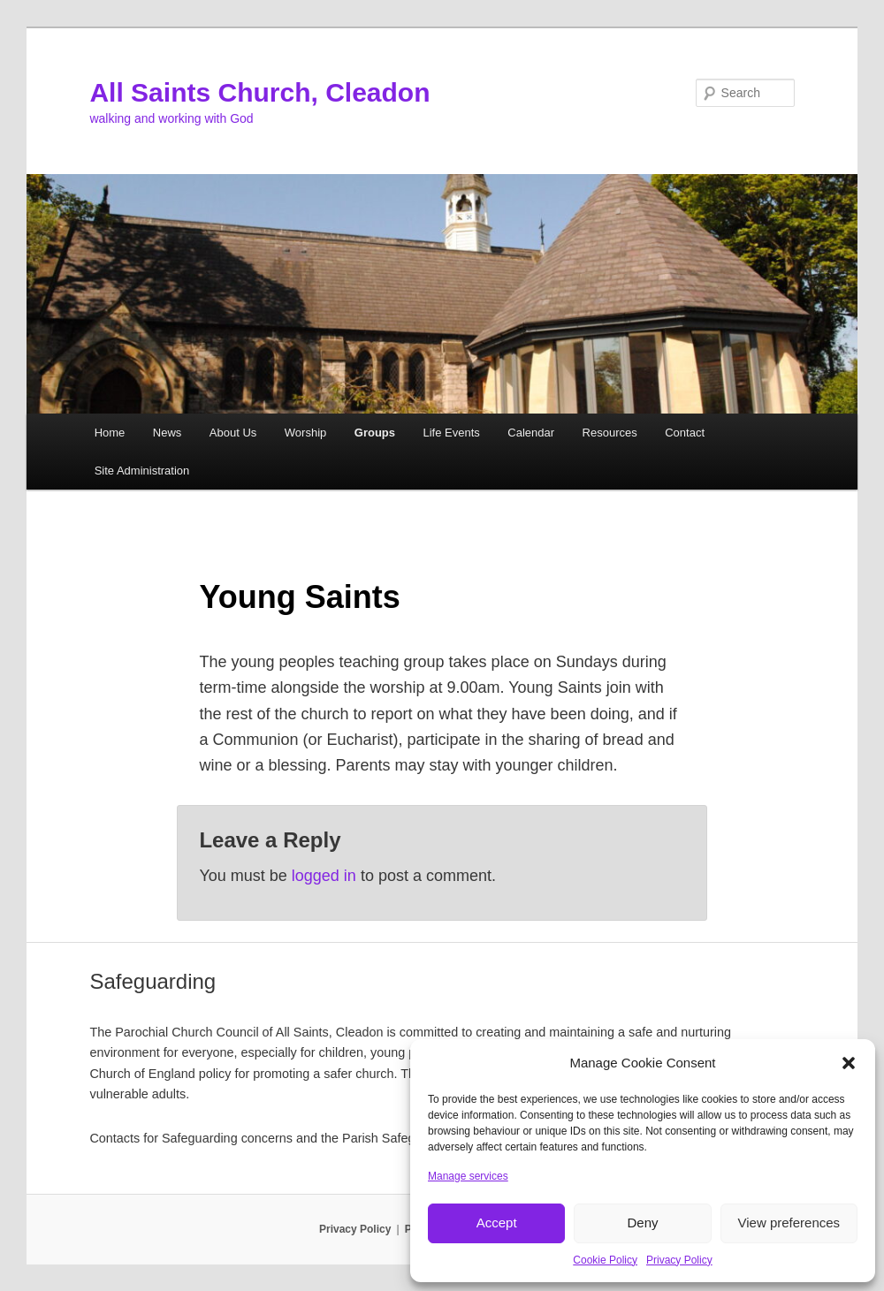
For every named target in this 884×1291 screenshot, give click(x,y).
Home (110, 432)
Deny (642, 1222)
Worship (305, 432)
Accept (496, 1222)
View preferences (789, 1222)
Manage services (468, 1176)
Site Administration (142, 470)
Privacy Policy (679, 1260)
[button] (848, 1063)
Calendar (530, 432)
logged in (324, 876)
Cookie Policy (605, 1260)
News (167, 432)
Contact (685, 432)
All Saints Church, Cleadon (259, 92)
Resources (610, 432)
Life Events (451, 432)
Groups (374, 432)
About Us (233, 432)
